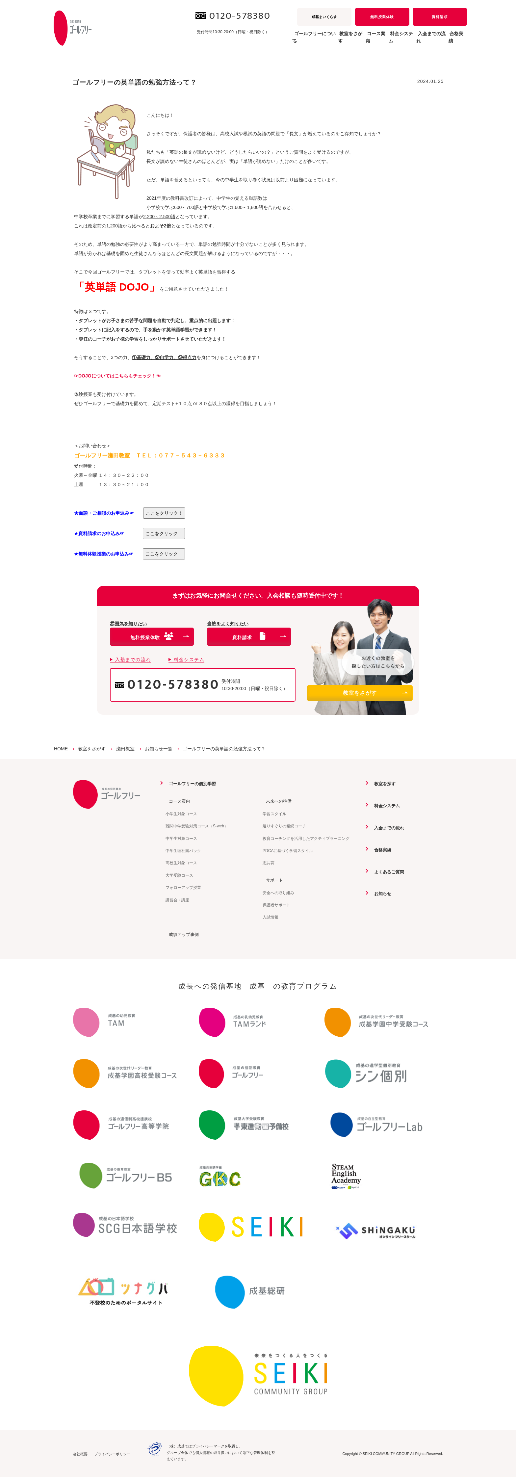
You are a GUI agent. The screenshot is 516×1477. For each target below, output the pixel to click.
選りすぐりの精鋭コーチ (284, 826)
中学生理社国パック (183, 850)
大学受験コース (179, 875)
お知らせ (380, 892)
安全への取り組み (278, 892)
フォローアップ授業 (183, 887)
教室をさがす (375, 693)
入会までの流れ (417, 40)
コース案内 (177, 801)
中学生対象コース (181, 838)
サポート (272, 879)
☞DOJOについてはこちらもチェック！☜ (117, 375)
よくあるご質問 (387, 871)
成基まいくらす (324, 17)
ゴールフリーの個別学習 (191, 783)
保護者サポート (276, 904)
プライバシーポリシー (112, 1454)
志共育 (268, 863)
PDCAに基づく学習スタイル (288, 850)
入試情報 (270, 917)
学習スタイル (274, 813)
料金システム (378, 40)
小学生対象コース (181, 813)
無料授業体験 (382, 17)
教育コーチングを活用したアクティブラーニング (306, 838)
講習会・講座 (177, 899)
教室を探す (382, 783)
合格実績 (453, 40)
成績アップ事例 (182, 934)
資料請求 (440, 17)
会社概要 (80, 1454)
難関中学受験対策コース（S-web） (197, 826)
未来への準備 (276, 801)
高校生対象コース (181, 863)
